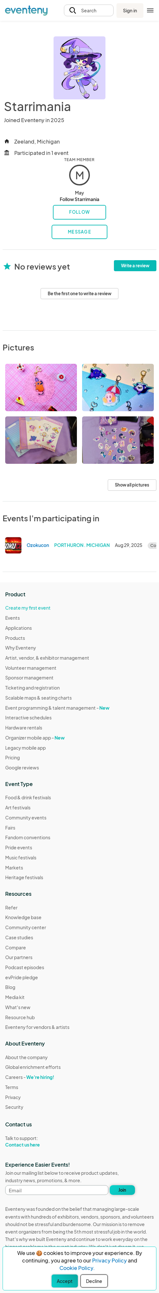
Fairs (10, 827)
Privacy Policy (109, 1260)
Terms (11, 1087)
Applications (18, 628)
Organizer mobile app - (35, 738)
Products (15, 638)
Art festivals (18, 807)
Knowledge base (23, 917)
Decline (94, 1281)
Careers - (29, 1077)
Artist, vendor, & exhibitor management (47, 658)
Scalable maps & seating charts (38, 698)
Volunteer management (30, 668)
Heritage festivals (24, 877)
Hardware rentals (23, 727)
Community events (25, 817)
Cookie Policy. (77, 1267)
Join (122, 1190)
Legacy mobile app (25, 748)
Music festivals (20, 857)
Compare (15, 947)
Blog (10, 987)
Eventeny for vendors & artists (37, 1027)
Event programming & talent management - (57, 708)
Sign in (130, 10)
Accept (65, 1281)
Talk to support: (33, 1141)
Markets (14, 867)
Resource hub (20, 1017)
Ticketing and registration (32, 688)
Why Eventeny (20, 648)
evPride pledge (21, 977)
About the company (26, 1057)
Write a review (135, 265)
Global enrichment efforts (33, 1067)
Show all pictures (132, 485)
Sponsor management (29, 677)
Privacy (13, 1097)
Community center (25, 927)
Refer (11, 907)
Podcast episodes (24, 967)
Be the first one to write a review (79, 293)
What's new (18, 1007)
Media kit (15, 997)
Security (14, 1107)
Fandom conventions (27, 837)
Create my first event (28, 608)
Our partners (18, 957)
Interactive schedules (28, 717)
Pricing (12, 757)
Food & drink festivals (28, 797)
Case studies (19, 937)
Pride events (18, 847)
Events (12, 618)
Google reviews (22, 767)
